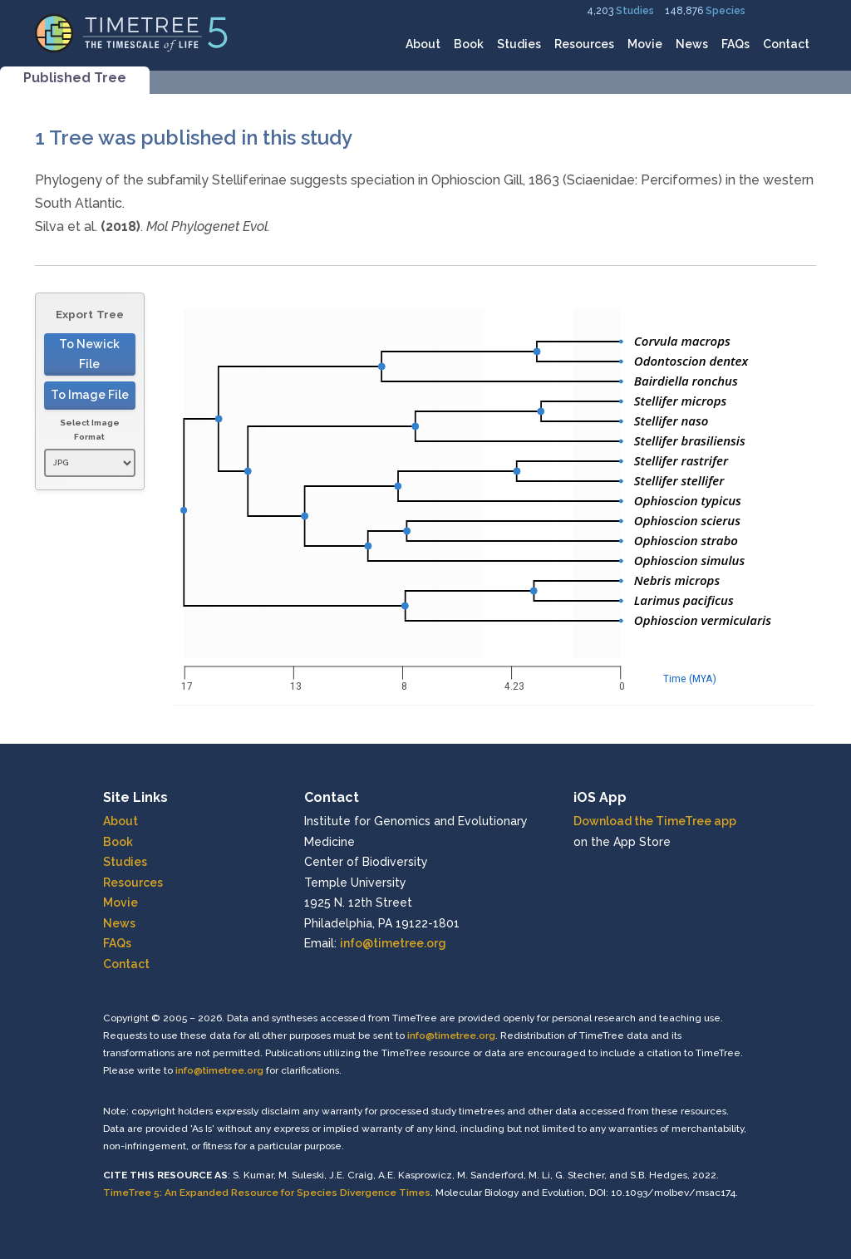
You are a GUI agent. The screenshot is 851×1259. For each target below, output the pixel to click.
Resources (584, 44)
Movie (644, 44)
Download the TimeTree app (654, 821)
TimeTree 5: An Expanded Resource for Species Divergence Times (266, 1192)
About (423, 44)
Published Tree (74, 78)
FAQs (735, 44)
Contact (786, 44)
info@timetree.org (393, 943)
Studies (635, 11)
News (692, 44)
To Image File (90, 394)
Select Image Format (90, 430)
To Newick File (89, 354)
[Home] (132, 32)
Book (469, 44)
